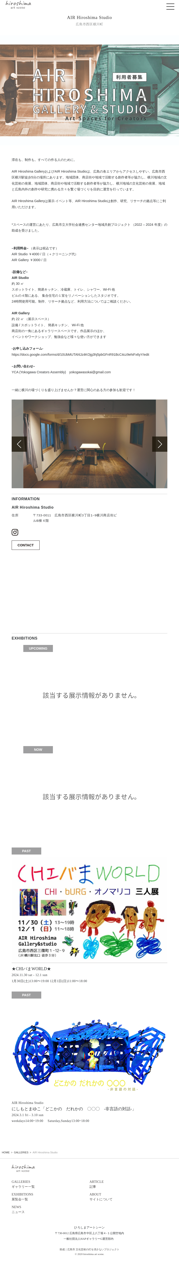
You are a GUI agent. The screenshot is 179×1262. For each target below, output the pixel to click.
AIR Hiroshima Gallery (28, 201)
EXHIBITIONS (51, 1197)
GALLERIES (51, 1184)
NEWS (51, 1209)
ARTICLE (128, 1184)
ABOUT (128, 1197)
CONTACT (25, 545)
